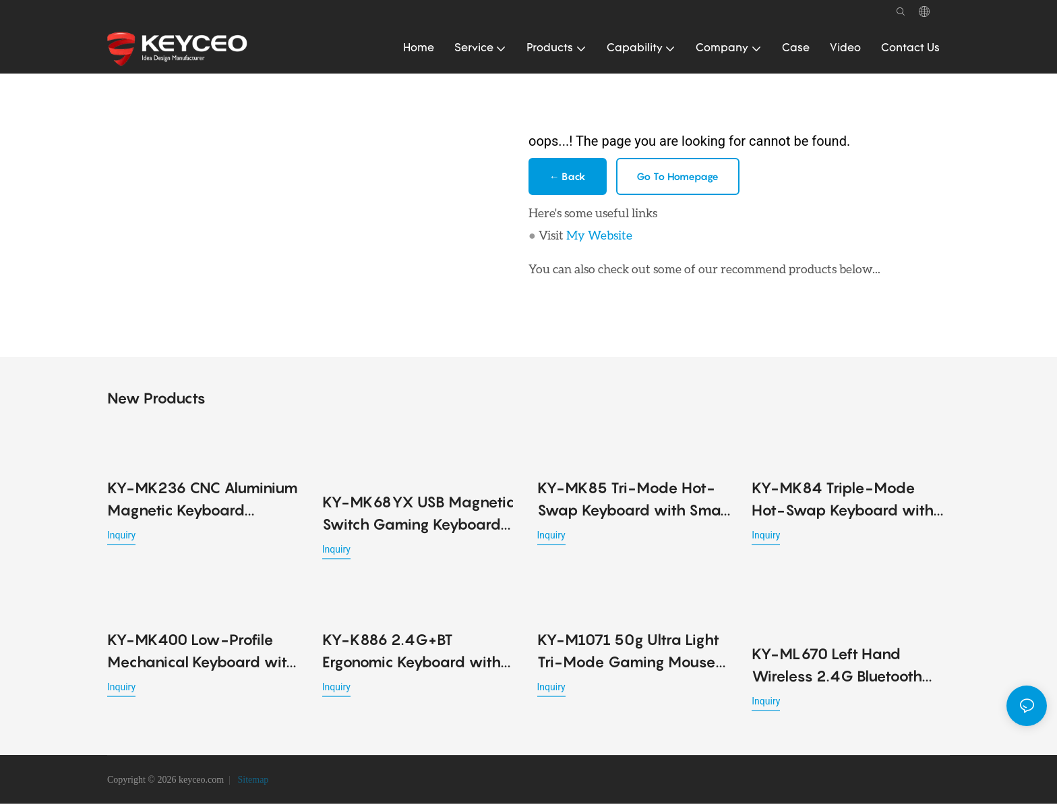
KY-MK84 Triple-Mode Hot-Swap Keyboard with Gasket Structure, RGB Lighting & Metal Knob (843, 503)
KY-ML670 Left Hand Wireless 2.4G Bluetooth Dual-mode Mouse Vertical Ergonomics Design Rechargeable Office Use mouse (846, 669)
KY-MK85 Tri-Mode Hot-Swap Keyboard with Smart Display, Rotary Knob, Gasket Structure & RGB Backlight (634, 503)
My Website (599, 237)
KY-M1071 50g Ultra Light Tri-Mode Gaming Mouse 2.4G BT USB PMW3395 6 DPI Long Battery (628, 655)
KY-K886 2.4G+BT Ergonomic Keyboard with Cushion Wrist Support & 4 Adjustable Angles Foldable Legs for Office (417, 655)
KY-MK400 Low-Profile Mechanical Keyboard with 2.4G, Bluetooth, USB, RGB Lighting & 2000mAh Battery (201, 655)
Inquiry (121, 537)
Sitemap (251, 783)
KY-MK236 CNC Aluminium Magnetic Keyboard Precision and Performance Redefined (202, 503)
